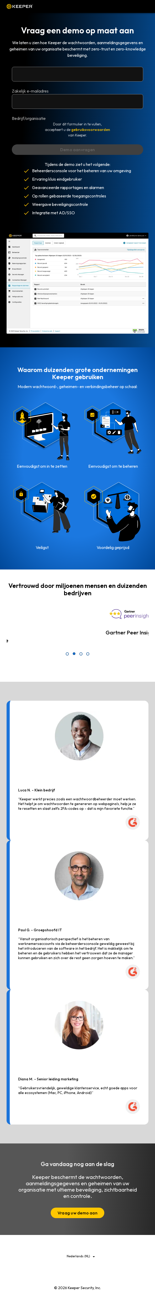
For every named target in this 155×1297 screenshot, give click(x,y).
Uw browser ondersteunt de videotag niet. (77, 283)
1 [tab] (67, 654)
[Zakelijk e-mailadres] (77, 74)
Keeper (20, 6)
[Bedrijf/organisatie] (77, 101)
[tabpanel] (77, 624)
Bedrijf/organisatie (29, 118)
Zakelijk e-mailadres (30, 91)
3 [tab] (81, 654)
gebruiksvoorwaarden (90, 129)
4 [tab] (88, 654)
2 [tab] (74, 654)
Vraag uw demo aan (77, 1212)
